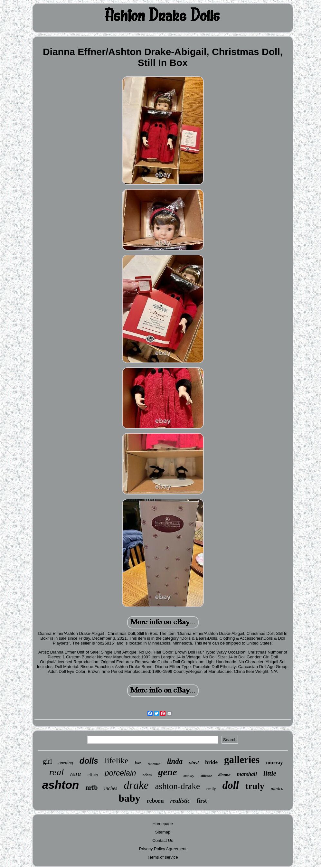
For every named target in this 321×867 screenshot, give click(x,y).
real (56, 772)
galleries (242, 759)
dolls (89, 760)
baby (129, 798)
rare (75, 773)
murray (274, 762)
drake (136, 785)
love (138, 763)
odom (147, 775)
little (269, 773)
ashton (60, 784)
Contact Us (162, 840)
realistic (180, 800)
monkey (189, 775)
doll (230, 785)
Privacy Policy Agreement (162, 848)
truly (254, 786)
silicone (206, 775)
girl (47, 761)
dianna (224, 774)
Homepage (163, 823)
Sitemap (163, 832)
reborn (155, 800)
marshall (247, 774)
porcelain (120, 772)
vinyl (194, 762)
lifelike (116, 760)
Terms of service (162, 857)
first (202, 800)
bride (211, 762)
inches (110, 788)
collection (154, 764)
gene (167, 772)
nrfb (91, 787)
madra (277, 788)
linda (175, 761)
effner (93, 774)
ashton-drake (177, 786)
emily (211, 788)
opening (66, 762)
